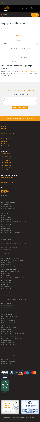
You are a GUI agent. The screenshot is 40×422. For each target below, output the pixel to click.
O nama (3, 126)
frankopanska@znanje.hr (9, 298)
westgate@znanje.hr (8, 309)
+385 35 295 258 (6, 165)
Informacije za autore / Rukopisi (10, 182)
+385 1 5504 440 (6, 158)
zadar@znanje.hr (7, 275)
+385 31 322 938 (6, 318)
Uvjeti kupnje (5, 141)
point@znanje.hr (7, 365)
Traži (35, 14)
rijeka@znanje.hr (7, 230)
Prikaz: (20, 53)
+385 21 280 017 (6, 352)
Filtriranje (20, 35)
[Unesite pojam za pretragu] (20, 15)
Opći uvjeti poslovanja (7, 133)
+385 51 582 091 (6, 160)
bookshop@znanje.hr (8, 208)
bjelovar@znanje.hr (8, 331)
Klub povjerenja (5, 139)
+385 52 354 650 (6, 167)
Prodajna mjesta (6, 131)
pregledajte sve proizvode (29, 71)
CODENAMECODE (34, 421)
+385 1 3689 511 (6, 180)
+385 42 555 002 (6, 262)
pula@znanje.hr (7, 219)
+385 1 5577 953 (6, 169)
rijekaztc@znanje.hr (8, 286)
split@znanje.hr (7, 253)
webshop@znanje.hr (7, 153)
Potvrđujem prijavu (20, 107)
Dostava (3, 143)
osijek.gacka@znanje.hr (9, 320)
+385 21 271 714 (6, 251)
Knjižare (3, 2)
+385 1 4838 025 (6, 340)
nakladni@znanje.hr (7, 177)
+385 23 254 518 (6, 163)
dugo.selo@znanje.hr (8, 342)
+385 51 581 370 (6, 284)
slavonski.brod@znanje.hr (9, 241)
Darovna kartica (5, 145)
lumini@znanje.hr (7, 264)
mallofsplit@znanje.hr (8, 354)
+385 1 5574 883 (6, 296)
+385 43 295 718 (6, 156)
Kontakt (3, 128)
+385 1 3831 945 (6, 363)
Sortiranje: (20, 40)
